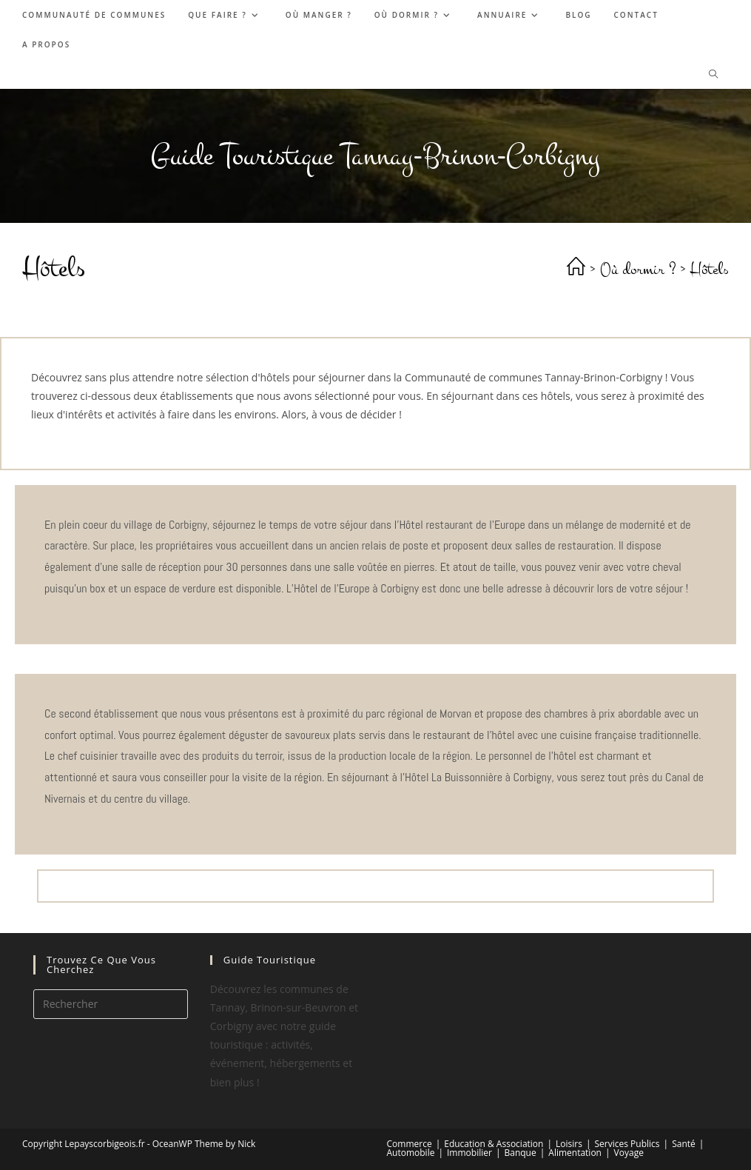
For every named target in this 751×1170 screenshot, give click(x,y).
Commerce (409, 1143)
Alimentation (575, 1152)
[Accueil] (576, 269)
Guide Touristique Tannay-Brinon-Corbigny (375, 156)
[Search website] (713, 75)
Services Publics (627, 1143)
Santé (684, 1143)
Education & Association (493, 1143)
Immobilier (469, 1152)
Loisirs (569, 1143)
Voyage (629, 1152)
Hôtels (709, 269)
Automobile (411, 1152)
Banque (520, 1152)
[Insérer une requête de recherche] (110, 1004)
